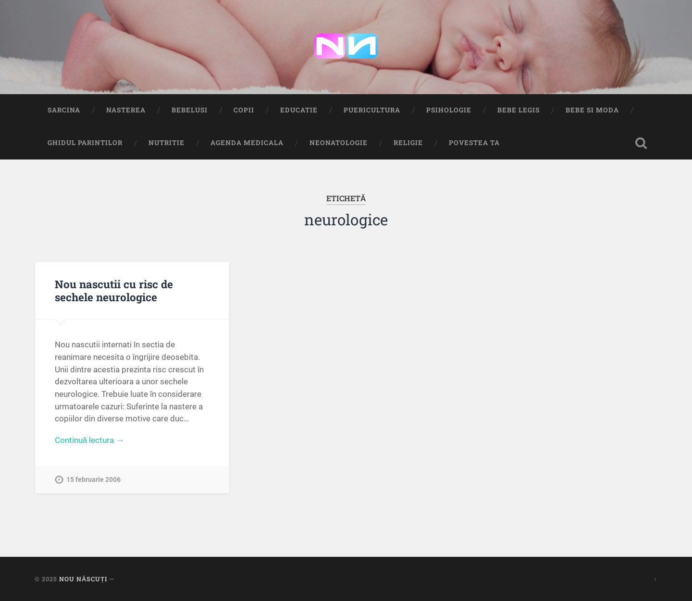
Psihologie (448, 110)
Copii (244, 110)
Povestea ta (474, 142)
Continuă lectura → (89, 440)
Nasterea (126, 110)
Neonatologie (338, 142)
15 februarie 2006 (93, 480)
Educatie (299, 110)
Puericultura (372, 110)
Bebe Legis (518, 110)
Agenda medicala (247, 142)
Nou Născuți (83, 579)
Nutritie (166, 142)
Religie (408, 142)
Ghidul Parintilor (85, 142)
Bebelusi (190, 110)
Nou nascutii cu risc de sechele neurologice (114, 290)
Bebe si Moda (592, 110)
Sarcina (64, 110)
